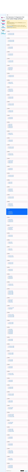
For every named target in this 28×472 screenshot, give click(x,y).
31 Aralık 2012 (10, 227)
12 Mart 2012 (10, 243)
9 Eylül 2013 (10, 211)
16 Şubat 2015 (10, 191)
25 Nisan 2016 (10, 160)
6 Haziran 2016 (10, 154)
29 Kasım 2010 (10, 263)
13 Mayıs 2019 (10, 83)
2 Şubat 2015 (10, 188)
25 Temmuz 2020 (11, 41)
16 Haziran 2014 (11, 196)
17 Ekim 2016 (10, 141)
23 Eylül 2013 (10, 213)
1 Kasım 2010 (10, 270)
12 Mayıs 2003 (10, 451)
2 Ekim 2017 (10, 124)
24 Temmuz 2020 (11, 40)
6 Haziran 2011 (10, 255)
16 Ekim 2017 (10, 126)
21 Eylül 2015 (10, 168)
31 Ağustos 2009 (11, 307)
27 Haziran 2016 (11, 146)
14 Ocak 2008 (10, 359)
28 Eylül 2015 (10, 169)
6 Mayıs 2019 (10, 82)
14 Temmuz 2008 (11, 346)
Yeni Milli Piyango (3, 33)
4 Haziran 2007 (10, 373)
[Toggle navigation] (7, 15)
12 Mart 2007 (10, 380)
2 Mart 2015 (10, 182)
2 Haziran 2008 (10, 352)
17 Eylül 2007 (10, 366)
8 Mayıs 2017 (10, 133)
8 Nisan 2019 (10, 89)
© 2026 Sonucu (8, 470)
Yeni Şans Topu (3, 24)
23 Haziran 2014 (11, 197)
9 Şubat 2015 (10, 190)
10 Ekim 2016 (10, 140)
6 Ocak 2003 (10, 458)
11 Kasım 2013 (10, 205)
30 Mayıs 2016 (10, 153)
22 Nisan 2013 (10, 221)
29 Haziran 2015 (11, 175)
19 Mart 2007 (10, 381)
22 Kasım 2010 (10, 262)
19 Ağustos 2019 (11, 76)
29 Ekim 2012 (10, 235)
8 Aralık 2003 (10, 438)
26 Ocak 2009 (10, 332)
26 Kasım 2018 (10, 98)
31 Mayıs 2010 (10, 284)
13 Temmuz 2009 (11, 315)
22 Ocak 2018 (10, 118)
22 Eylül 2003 (10, 443)
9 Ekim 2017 (10, 125)
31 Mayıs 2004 (10, 429)
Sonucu (3, 17)
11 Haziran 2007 (11, 374)
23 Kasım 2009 (10, 293)
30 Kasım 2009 (10, 294)
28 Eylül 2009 (10, 299)
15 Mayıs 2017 (10, 134)
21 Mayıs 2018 (10, 111)
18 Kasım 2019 (10, 61)
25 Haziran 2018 (11, 104)
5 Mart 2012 (10, 242)
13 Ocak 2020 (10, 47)
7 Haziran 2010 (10, 285)
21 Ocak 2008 (10, 360)
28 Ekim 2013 (10, 203)
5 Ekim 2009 (10, 300)
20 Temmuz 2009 (11, 316)
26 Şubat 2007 (10, 388)
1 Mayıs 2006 (10, 400)
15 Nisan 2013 (10, 220)
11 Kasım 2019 (10, 60)
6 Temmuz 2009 (11, 314)
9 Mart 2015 (10, 183)
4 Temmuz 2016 (11, 147)
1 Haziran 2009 (10, 322)
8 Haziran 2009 (10, 323)
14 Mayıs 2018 (10, 110)
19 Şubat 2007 (10, 387)
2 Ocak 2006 (10, 408)
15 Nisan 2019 (10, 90)
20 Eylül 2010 (10, 278)
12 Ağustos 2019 (11, 75)
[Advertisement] (14, 7)
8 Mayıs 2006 (10, 401)
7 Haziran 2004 (10, 430)
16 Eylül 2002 (10, 465)
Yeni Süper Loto (3, 30)
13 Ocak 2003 (10, 459)
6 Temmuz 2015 (11, 176)
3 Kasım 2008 (10, 340)
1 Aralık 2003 (10, 437)
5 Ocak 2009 (10, 329)
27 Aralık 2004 (10, 422)
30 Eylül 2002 (10, 467)
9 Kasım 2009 (10, 290)
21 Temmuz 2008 (11, 347)
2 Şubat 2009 (10, 333)
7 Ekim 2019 (10, 69)
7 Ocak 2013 (10, 228)
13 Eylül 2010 (10, 277)
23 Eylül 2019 (10, 67)
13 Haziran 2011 (11, 256)
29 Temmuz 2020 (11, 33)
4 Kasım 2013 (10, 204)
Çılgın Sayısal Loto (3, 20)
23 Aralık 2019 (10, 53)
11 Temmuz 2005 (11, 416)
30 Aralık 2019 (10, 54)
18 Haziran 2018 (11, 103)
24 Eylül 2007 (10, 367)
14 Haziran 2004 (11, 431)
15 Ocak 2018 (10, 117)
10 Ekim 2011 (10, 249)
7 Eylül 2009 (10, 308)
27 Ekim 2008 (10, 339)
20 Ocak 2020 (10, 48)
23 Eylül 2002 (10, 466)
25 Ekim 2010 (10, 269)
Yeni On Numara (3, 27)
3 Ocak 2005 (10, 423)
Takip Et (26, 470)
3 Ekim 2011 (10, 248)
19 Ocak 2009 (10, 331)
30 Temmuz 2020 (11, 34)
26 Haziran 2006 (11, 393)
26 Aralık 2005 (10, 407)
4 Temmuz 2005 (11, 415)
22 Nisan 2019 (10, 91)
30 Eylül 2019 (10, 68)
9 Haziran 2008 (10, 354)
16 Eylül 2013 (10, 212)
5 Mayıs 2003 (10, 450)
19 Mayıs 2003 (10, 452)
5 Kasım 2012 (10, 236)
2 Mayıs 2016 (10, 161)
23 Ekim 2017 (10, 127)
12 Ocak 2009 (10, 330)
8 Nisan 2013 (10, 219)
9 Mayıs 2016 (10, 162)
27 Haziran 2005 (11, 414)
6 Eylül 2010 (10, 276)
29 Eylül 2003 (10, 444)
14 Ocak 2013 (10, 229)
